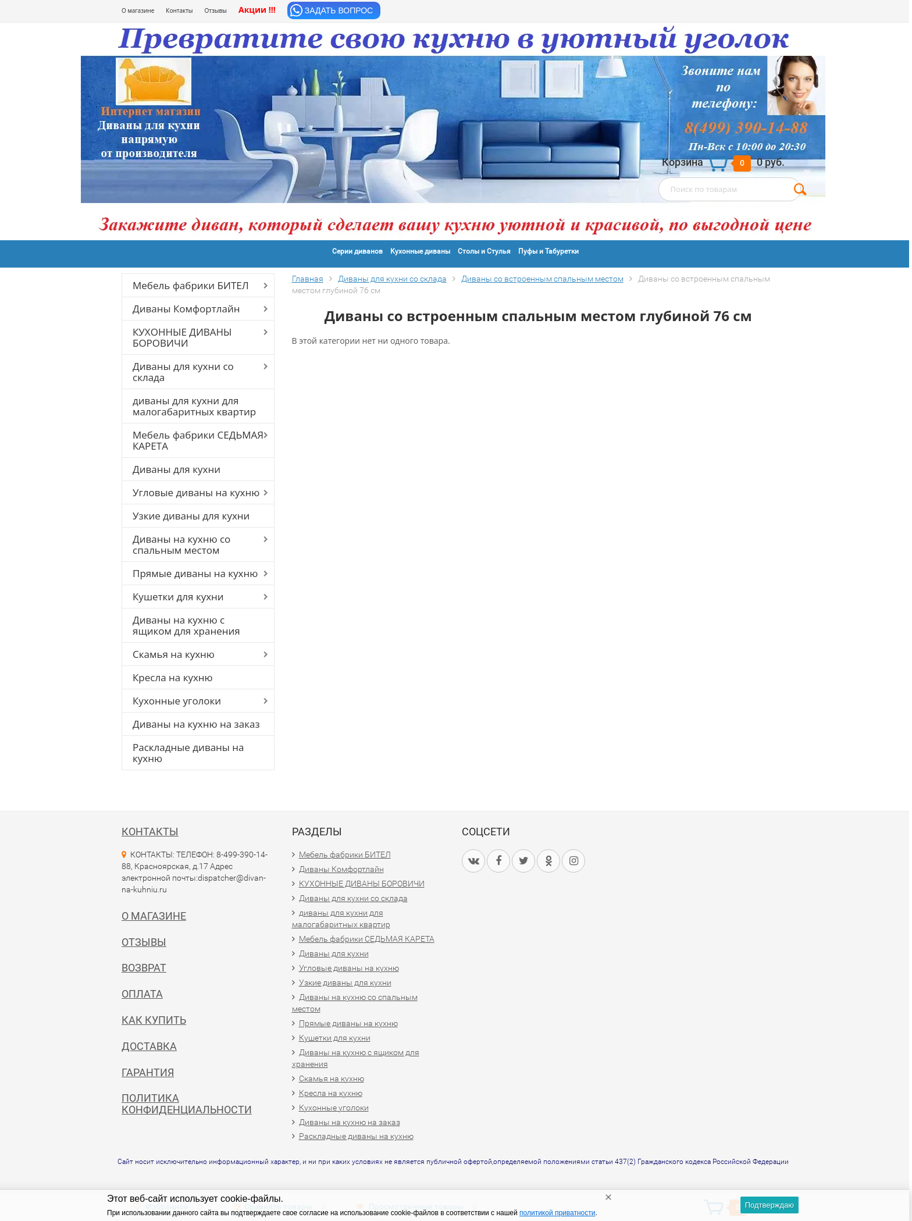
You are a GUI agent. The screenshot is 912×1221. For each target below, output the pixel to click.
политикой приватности (557, 1213)
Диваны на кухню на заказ (196, 724)
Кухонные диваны (420, 251)
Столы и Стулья (484, 251)
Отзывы (216, 10)
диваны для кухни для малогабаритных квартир (194, 406)
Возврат (144, 968)
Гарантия (148, 1072)
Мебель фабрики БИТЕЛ (191, 285)
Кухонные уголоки (177, 700)
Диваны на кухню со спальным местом (181, 544)
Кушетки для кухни (178, 596)
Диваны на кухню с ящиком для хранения (186, 625)
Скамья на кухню (174, 654)
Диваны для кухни (176, 469)
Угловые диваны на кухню (196, 492)
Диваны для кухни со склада (183, 371)
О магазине (138, 10)
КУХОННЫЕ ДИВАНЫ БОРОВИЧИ (182, 337)
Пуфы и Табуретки (548, 251)
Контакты (179, 10)
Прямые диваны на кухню (195, 573)
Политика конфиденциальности (187, 1104)
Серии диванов (357, 251)
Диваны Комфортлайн (186, 308)
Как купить (154, 1020)
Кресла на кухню (173, 677)
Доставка (149, 1046)
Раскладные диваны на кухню (188, 753)
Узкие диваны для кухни (191, 515)
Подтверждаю (769, 1205)
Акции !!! (257, 9)
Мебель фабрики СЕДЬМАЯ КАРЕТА (198, 440)
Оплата (142, 994)
